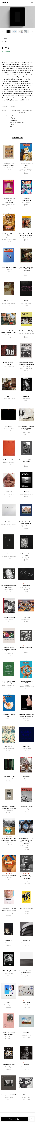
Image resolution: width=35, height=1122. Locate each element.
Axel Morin (5, 42)
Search (24, 2)
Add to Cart (14, 55)
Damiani (12, 106)
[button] (33, 32)
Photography (14, 110)
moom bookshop (5, 2)
